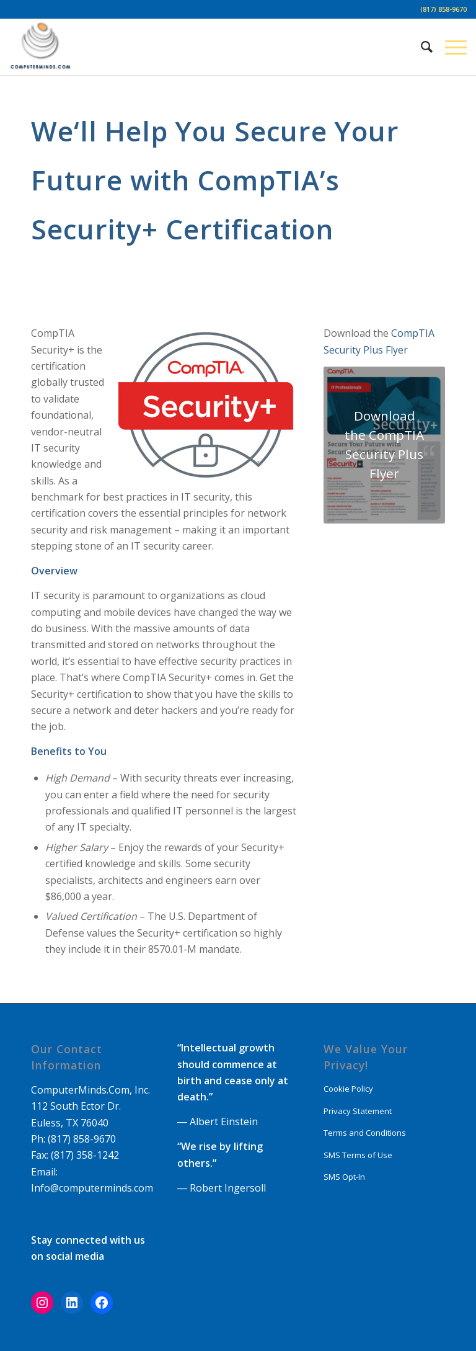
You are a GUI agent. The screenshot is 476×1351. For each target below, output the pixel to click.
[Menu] (450, 47)
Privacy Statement (358, 1111)
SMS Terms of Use (358, 1155)
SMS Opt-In (344, 1176)
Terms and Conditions (365, 1132)
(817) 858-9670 (443, 9)
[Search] (420, 47)
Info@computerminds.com (92, 1188)
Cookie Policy (348, 1088)
